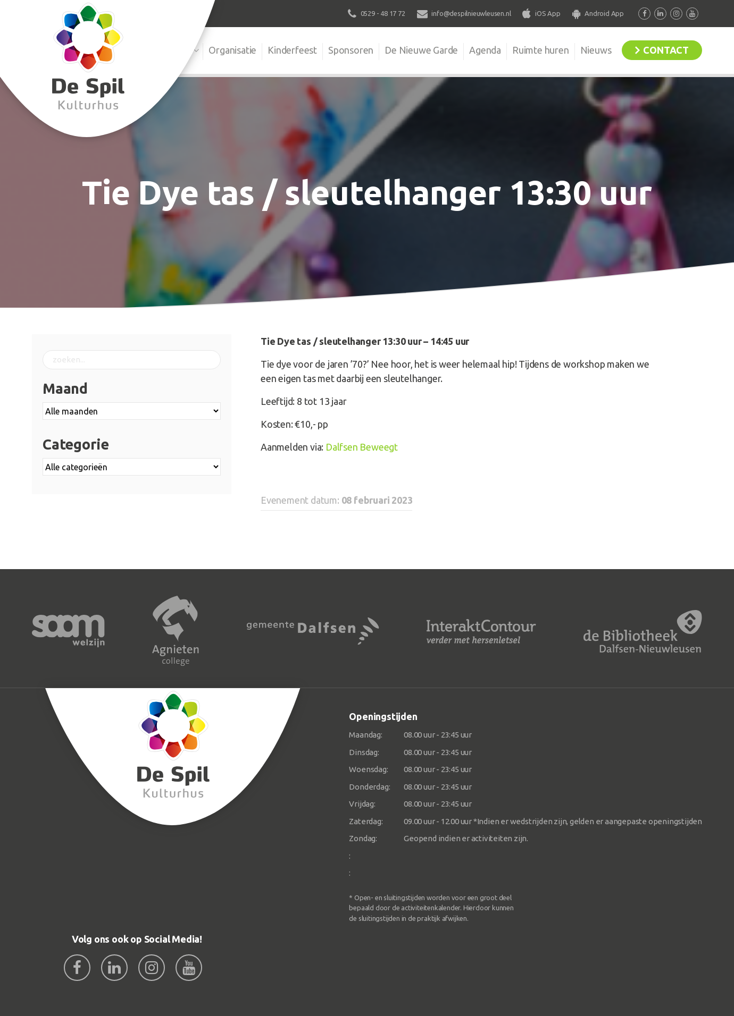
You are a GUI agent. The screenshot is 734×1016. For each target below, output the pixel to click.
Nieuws (596, 50)
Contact (666, 50)
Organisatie (232, 50)
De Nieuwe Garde (421, 50)
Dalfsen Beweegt (362, 447)
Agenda (485, 50)
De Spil (176, 50)
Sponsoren (350, 50)
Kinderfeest (292, 50)
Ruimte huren (540, 50)
